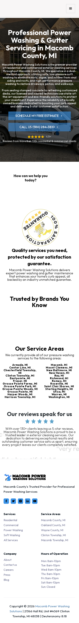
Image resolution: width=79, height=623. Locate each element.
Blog (6, 580)
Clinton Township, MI (53, 535)
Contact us (10, 565)
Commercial (11, 525)
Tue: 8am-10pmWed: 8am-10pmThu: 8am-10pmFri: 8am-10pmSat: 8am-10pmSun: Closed (51, 574)
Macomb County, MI (53, 520)
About (7, 560)
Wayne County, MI (52, 530)
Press (7, 575)
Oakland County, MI (53, 525)
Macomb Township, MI (54, 540)
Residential (10, 520)
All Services (11, 540)
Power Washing (13, 530)
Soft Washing (12, 535)
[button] (70, 8)
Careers (9, 570)
